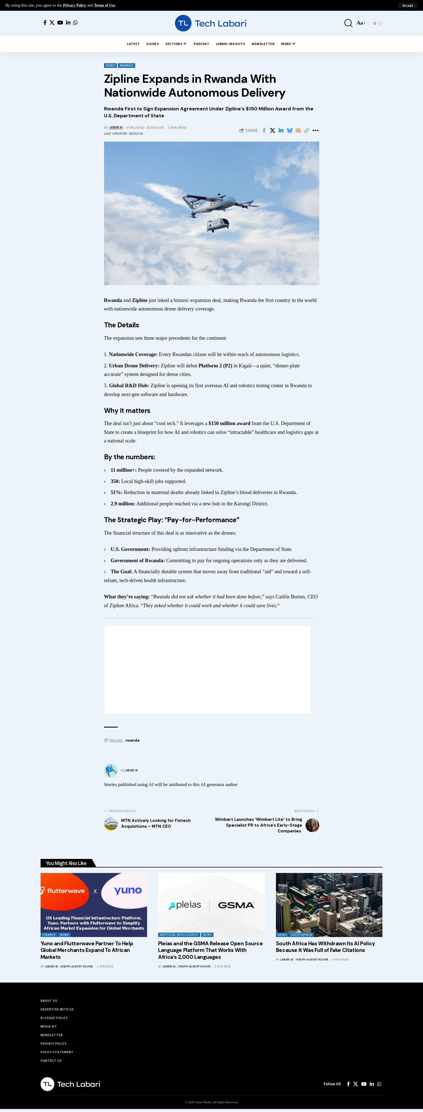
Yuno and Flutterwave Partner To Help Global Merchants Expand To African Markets (87, 951)
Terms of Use (107, 5)
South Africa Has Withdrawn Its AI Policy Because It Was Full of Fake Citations (325, 947)
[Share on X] (272, 130)
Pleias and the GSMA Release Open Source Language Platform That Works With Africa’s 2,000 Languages (210, 951)
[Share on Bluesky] (290, 130)
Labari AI (117, 128)
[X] (52, 22)
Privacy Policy (75, 5)
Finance (48, 935)
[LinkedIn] (68, 22)
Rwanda (128, 65)
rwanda (132, 740)
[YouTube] (60, 22)
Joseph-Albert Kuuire (76, 967)
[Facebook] (45, 22)
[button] (407, 5)
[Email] (298, 130)
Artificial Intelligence (179, 935)
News (111, 65)
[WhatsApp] (75, 22)
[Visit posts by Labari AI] (111, 771)
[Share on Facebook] (264, 130)
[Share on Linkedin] (281, 130)
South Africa (301, 935)
